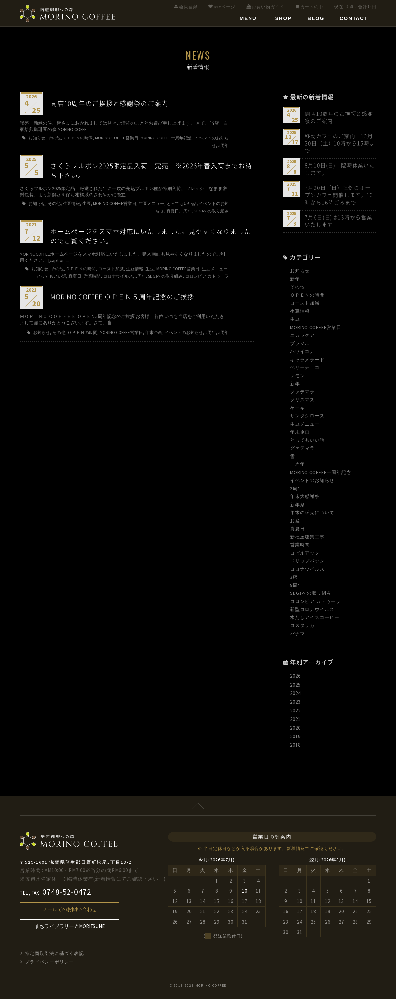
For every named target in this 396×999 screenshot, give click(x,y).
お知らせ (300, 271)
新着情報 (296, 849)
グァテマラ (302, 392)
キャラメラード (307, 360)
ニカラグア (302, 336)
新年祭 (297, 505)
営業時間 (300, 545)
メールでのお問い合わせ (69, 909)
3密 (294, 578)
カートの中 (311, 6)
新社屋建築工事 (307, 537)
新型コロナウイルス (312, 610)
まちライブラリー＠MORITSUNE (70, 926)
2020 (295, 728)
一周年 (297, 465)
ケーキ (297, 408)
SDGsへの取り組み (310, 594)
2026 (295, 676)
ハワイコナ (302, 352)
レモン (297, 376)
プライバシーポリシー (49, 962)
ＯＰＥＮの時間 (307, 295)
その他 (297, 287)
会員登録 (188, 6)
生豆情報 (300, 311)
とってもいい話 (307, 440)
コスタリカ (302, 626)
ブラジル (300, 344)
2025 (295, 685)
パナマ (297, 634)
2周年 (296, 489)
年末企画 (300, 433)
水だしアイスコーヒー (314, 618)
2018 (295, 745)
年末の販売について (312, 513)
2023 (295, 702)
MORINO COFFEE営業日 (315, 328)
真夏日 (297, 529)
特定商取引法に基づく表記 (54, 954)
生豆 (295, 320)
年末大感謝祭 (305, 497)
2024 (295, 693)
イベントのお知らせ (312, 481)
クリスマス (302, 400)
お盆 (295, 521)
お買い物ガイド (268, 6)
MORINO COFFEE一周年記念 (320, 473)
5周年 (296, 585)
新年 (295, 279)
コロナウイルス (307, 569)
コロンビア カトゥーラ (315, 602)
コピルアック (305, 553)
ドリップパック (307, 561)
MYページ (224, 6)
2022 (295, 711)
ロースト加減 (305, 304)
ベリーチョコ (305, 368)
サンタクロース (307, 416)
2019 (295, 737)
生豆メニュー (305, 424)
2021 (295, 719)
